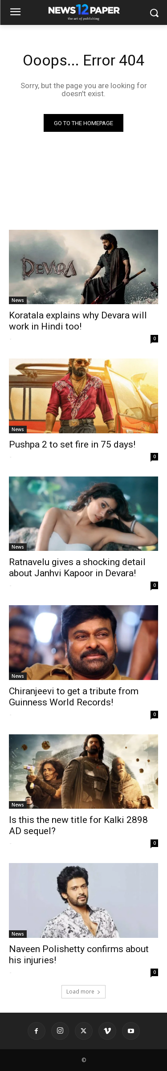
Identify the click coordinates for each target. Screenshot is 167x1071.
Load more (83, 991)
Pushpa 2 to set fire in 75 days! (72, 444)
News (18, 300)
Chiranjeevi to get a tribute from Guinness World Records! (73, 697)
